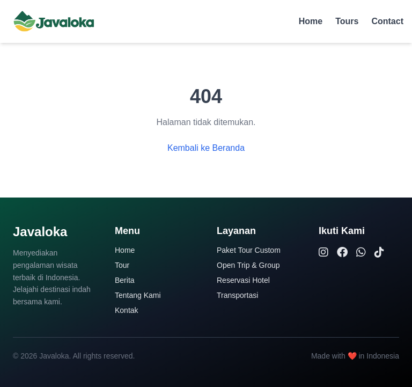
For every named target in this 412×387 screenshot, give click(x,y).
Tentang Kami (138, 295)
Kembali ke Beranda (206, 147)
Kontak (126, 310)
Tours (346, 21)
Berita (125, 280)
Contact (387, 21)
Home (310, 21)
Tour (122, 265)
